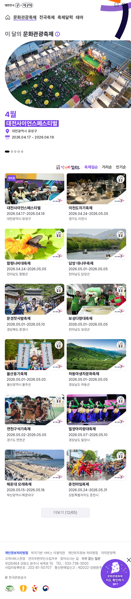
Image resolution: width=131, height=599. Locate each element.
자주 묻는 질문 (91, 559)
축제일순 (91, 167)
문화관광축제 (25, 17)
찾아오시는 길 (69, 559)
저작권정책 (108, 553)
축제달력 (65, 17)
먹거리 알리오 (68, 167)
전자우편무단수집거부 (42, 559)
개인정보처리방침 (16, 553)
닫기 (129, 560)
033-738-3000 (77, 563)
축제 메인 (8, 17)
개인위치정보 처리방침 (83, 553)
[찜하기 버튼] (116, 4)
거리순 (107, 167)
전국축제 (47, 17)
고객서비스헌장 (15, 559)
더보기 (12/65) (65, 512)
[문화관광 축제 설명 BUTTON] (57, 34)
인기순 (121, 167)
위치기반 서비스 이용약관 (48, 553)
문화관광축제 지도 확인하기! (115, 573)
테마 (79, 17)
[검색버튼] (123, 4)
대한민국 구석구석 (19, 5)
